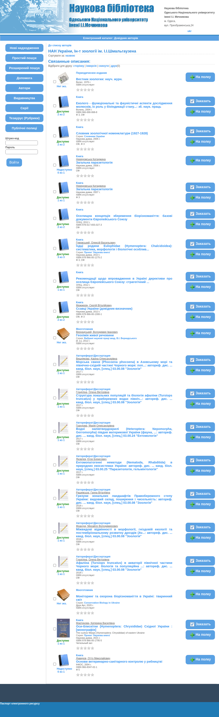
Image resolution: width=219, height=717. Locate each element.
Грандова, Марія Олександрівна (95, 425)
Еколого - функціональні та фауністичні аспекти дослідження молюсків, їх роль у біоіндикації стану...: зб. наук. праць (124, 105)
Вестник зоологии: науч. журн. (99, 79)
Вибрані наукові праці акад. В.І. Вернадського (110, 338)
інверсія (91, 65)
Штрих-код (12, 138)
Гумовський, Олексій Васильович (95, 242)
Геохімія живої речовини (95, 335)
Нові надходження (24, 48)
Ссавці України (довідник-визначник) (104, 308)
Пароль (10, 147)
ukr (190, 31)
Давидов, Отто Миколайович (93, 658)
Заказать (200, 101)
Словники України (94, 136)
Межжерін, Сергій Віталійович (94, 305)
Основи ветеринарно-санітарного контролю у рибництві (119, 661)
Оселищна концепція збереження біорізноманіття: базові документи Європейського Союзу (124, 217)
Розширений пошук (24, 68)
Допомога (24, 78)
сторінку (78, 65)
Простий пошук (24, 58)
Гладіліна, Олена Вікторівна (92, 392)
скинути (104, 65)
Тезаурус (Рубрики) (24, 118)
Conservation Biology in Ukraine (102, 602)
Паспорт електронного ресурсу (20, 703)
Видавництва (24, 98)
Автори (24, 88)
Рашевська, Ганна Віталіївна (93, 492)
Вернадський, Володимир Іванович (97, 332)
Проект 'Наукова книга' (97, 252)
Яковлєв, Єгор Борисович (91, 459)
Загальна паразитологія (94, 162)
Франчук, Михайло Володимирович (97, 526)
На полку (200, 77)
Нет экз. (62, 86)
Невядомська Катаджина (91, 159)
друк (114, 65)
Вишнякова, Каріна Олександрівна (96, 358)
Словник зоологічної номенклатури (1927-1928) (112, 133)
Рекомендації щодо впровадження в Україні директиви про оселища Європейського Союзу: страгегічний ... (124, 280)
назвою (70, 55)
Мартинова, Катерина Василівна (95, 623)
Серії (24, 108)
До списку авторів (59, 45)
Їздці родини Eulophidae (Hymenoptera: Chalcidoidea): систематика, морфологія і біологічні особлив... (124, 247)
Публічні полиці (24, 128)
